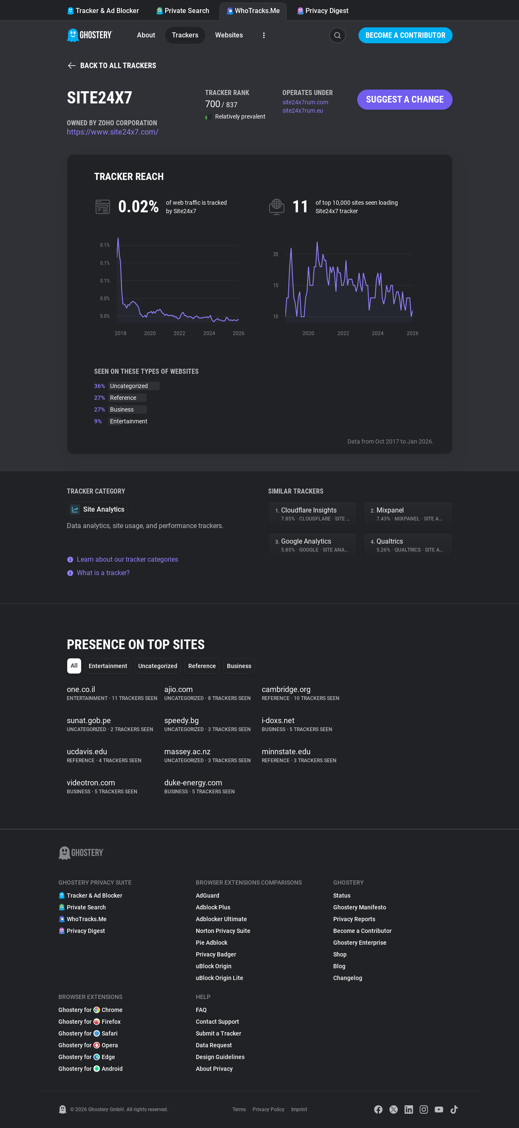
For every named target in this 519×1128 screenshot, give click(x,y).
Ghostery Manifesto (359, 907)
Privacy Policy (269, 1109)
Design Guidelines (220, 1057)
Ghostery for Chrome (90, 1009)
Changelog (347, 978)
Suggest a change (405, 99)
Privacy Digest (322, 11)
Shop (340, 954)
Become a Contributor (405, 35)
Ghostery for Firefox (89, 1021)
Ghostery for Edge (86, 1057)
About (146, 35)
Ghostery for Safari (88, 1033)
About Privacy (214, 1068)
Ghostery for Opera (88, 1045)
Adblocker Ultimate (221, 919)
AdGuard (207, 895)
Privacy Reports (354, 919)
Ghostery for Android (90, 1068)
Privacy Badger (216, 954)
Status (341, 895)
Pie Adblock (211, 942)
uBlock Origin (214, 966)
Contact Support (217, 1021)
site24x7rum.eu (302, 110)
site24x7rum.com (305, 102)
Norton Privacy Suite (223, 930)
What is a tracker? (98, 573)
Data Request (214, 1045)
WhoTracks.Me (253, 11)
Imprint (299, 1109)
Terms (239, 1109)
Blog (339, 966)
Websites (229, 35)
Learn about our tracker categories (122, 559)
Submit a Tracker (218, 1033)
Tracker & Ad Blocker (103, 11)
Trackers (185, 35)
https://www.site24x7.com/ (112, 131)
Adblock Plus (213, 907)
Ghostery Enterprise (360, 942)
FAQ (201, 1009)
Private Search (182, 11)
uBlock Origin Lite (219, 978)
